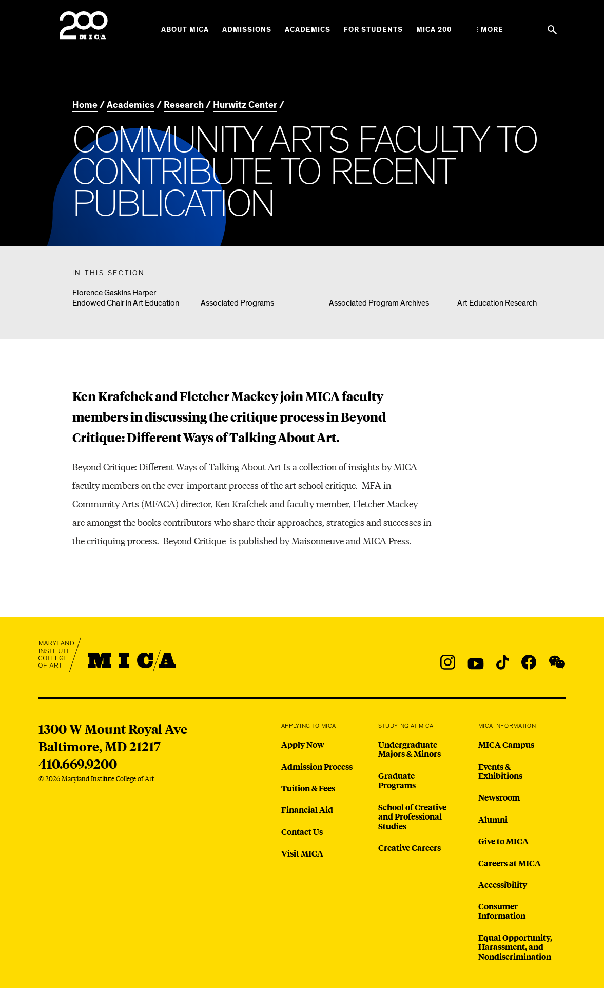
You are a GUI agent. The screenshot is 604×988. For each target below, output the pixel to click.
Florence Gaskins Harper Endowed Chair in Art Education (125, 298)
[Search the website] (552, 30)
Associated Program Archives (379, 303)
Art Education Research (497, 303)
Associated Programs (237, 303)
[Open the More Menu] (490, 30)
